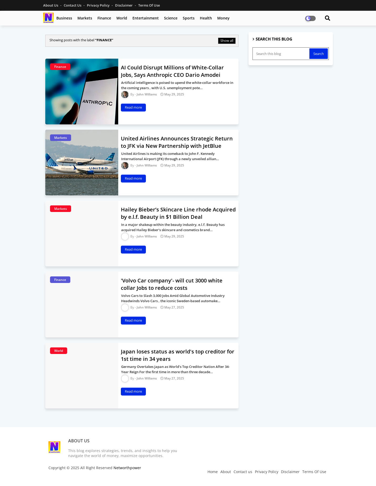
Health (206, 18)
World (121, 18)
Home (212, 471)
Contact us (73, 5)
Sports (189, 18)
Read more (133, 107)
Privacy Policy (98, 5)
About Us (51, 5)
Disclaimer (124, 5)
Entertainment (145, 18)
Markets (84, 18)
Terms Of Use (149, 5)
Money (223, 18)
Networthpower (127, 467)
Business (64, 18)
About (225, 471)
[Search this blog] (281, 53)
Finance (104, 18)
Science (170, 18)
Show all (226, 40)
